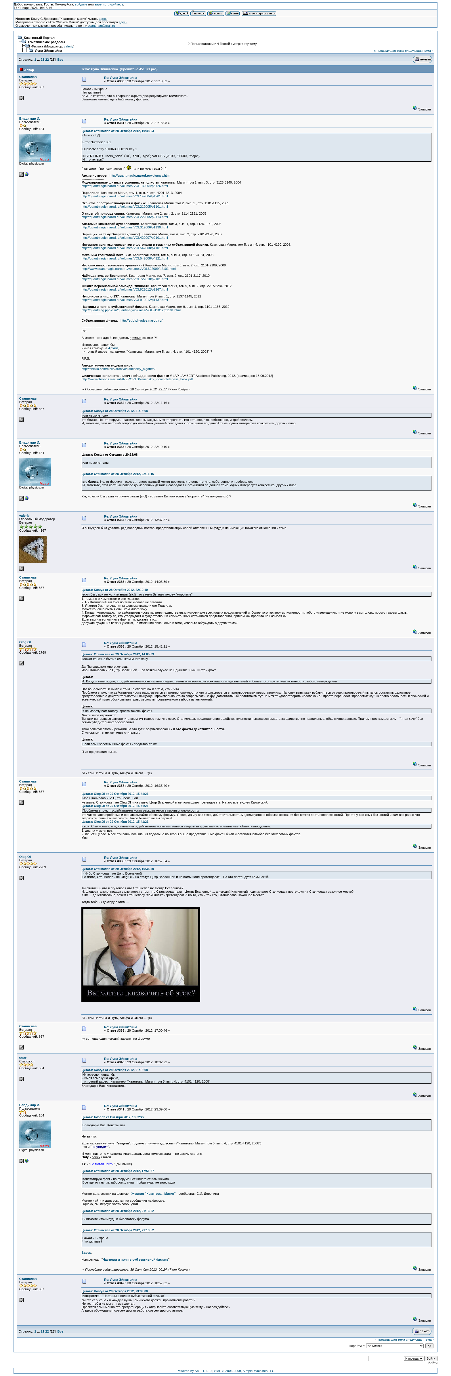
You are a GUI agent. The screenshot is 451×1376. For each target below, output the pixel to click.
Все (61, 59)
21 (43, 59)
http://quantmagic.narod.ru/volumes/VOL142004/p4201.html (124, 196)
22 (47, 59)
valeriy (68, 46)
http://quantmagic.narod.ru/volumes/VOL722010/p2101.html (124, 279)
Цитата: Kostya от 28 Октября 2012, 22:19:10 (114, 589)
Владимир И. (29, 118)
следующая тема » (419, 50)
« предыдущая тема (389, 50)
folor (22, 1058)
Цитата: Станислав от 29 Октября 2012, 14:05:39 (117, 654)
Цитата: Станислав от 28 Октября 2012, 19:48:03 (117, 131)
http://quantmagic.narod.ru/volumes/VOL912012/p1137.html (124, 299)
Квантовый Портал (39, 37)
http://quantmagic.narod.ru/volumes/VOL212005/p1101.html (124, 206)
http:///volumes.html (140, 175)
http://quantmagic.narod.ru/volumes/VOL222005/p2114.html (124, 217)
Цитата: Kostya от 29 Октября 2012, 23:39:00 (114, 1291)
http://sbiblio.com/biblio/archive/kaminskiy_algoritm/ (118, 369)
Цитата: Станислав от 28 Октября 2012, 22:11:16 (117, 474)
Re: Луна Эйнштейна (120, 77)
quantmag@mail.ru (101, 25)
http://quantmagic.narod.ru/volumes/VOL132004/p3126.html (124, 186)
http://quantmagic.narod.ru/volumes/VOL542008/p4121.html (124, 258)
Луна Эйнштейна (48, 50)
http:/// (142, 320)
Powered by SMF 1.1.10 (194, 1371)
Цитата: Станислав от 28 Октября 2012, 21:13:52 (117, 1211)
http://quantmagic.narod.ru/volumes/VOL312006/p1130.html (124, 227)
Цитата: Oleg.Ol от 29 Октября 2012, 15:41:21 (114, 793)
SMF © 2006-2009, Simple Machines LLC (244, 1371)
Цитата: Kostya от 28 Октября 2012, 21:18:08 (114, 411)
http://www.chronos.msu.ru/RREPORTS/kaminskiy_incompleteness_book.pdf (137, 379)
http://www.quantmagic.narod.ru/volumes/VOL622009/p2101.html (128, 268)
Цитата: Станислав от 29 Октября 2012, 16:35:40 (117, 869)
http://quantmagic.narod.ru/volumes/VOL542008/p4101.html (124, 248)
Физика (37, 46)
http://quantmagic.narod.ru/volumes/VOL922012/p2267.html (124, 289)
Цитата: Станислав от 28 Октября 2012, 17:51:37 (117, 1171)
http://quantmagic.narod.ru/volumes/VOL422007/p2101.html (124, 237)
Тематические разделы (46, 42)
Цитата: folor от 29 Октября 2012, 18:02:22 (112, 1117)
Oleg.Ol (25, 642)
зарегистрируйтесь (109, 4)
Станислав (28, 77)
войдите (81, 4)
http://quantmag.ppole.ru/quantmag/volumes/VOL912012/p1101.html (130, 310)
